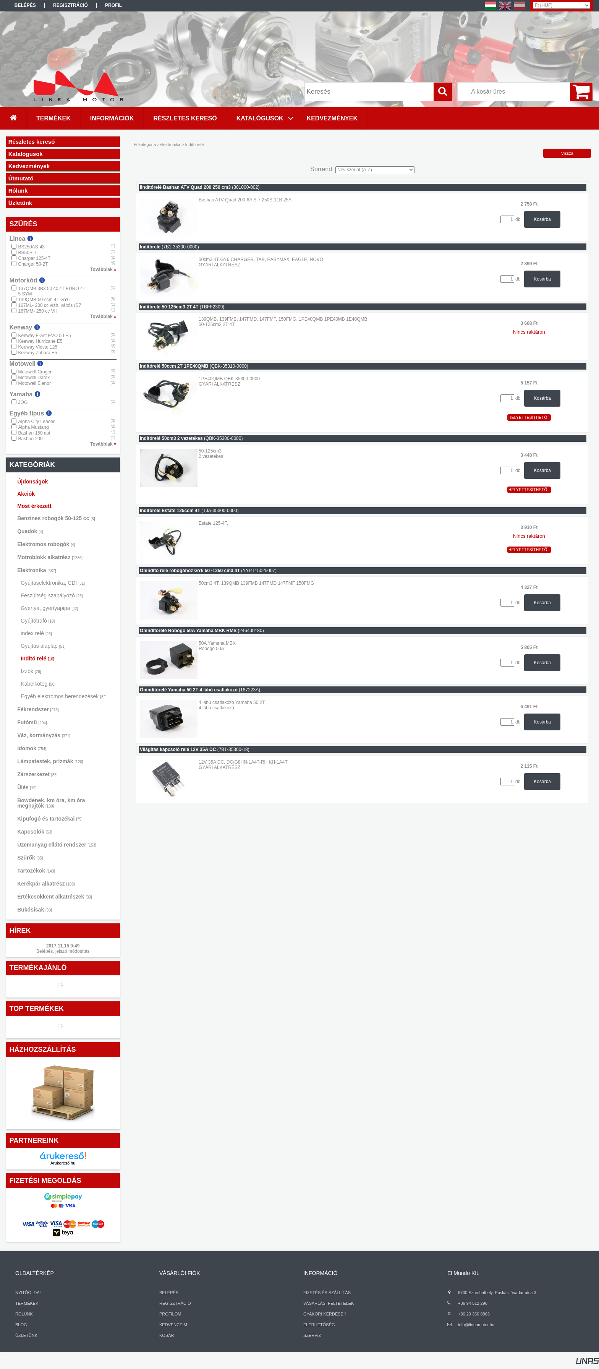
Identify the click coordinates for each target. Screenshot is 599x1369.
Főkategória (145, 144)
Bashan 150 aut (34, 433)
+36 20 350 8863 (474, 1314)
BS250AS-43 (31, 247)
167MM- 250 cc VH (38, 311)
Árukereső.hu (62, 1163)
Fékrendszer (38, 709)
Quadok (30, 531)
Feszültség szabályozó (52, 595)
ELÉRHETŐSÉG (319, 1324)
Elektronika (36, 570)
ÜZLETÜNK (26, 1335)
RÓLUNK (24, 1314)
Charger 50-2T (33, 264)
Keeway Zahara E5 (37, 352)
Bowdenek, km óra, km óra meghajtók (51, 803)
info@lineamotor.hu (476, 1324)
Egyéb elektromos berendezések (63, 696)
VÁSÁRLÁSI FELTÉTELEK (328, 1303)
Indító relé (37, 658)
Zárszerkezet (37, 774)
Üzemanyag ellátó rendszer (56, 845)
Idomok (31, 748)
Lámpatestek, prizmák (50, 761)
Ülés (26, 787)
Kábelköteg (38, 684)
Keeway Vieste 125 (38, 347)
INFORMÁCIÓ (320, 1273)
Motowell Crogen (35, 372)
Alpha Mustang (33, 427)
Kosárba (542, 219)
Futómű (32, 722)
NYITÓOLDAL (28, 1292)
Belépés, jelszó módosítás (62, 951)
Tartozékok (36, 871)
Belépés (25, 5)
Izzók (31, 671)
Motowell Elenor (34, 383)
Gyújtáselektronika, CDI (53, 583)
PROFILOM (170, 1314)
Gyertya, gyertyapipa (49, 608)
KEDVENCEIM (173, 1324)
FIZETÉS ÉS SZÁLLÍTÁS (327, 1292)
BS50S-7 (27, 252)
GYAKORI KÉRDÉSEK (324, 1314)
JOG (23, 402)
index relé (36, 633)
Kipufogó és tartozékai (50, 819)
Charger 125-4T (34, 258)
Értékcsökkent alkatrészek (54, 897)
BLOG (21, 1324)
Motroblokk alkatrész (50, 557)
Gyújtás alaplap (43, 646)
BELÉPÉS (168, 1292)
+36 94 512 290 (472, 1303)
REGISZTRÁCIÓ (175, 1303)
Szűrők (30, 858)
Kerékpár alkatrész (46, 884)
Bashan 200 (30, 438)
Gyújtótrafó (38, 621)
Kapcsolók (34, 832)
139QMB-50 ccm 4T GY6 (44, 299)
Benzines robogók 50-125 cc (56, 518)
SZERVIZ (312, 1335)
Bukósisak (34, 910)
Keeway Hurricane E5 (40, 341)
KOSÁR (166, 1335)
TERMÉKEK (27, 1303)
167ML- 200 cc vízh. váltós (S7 (49, 305)
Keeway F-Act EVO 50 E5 (44, 335)
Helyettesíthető (527, 417)
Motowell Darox (34, 377)
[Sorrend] (374, 169)
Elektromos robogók (46, 544)
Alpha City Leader (36, 421)
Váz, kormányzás (43, 735)
